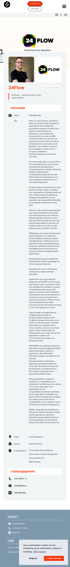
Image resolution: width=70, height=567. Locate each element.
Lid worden (35, 3)
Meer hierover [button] (40, 552)
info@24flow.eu (20, 486)
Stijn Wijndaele (20, 493)
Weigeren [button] (33, 558)
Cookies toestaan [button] (53, 558)
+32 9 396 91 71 (20, 479)
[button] (64, 6)
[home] (13, 6)
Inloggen (35, 8)
